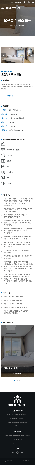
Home (11, 25)
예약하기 (10, 96)
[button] (14, 380)
